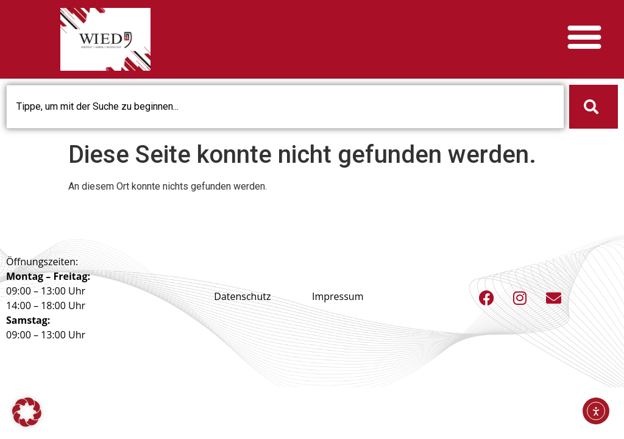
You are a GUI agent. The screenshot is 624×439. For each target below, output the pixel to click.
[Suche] (593, 107)
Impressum (337, 296)
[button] (584, 36)
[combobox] (285, 107)
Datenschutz (242, 296)
